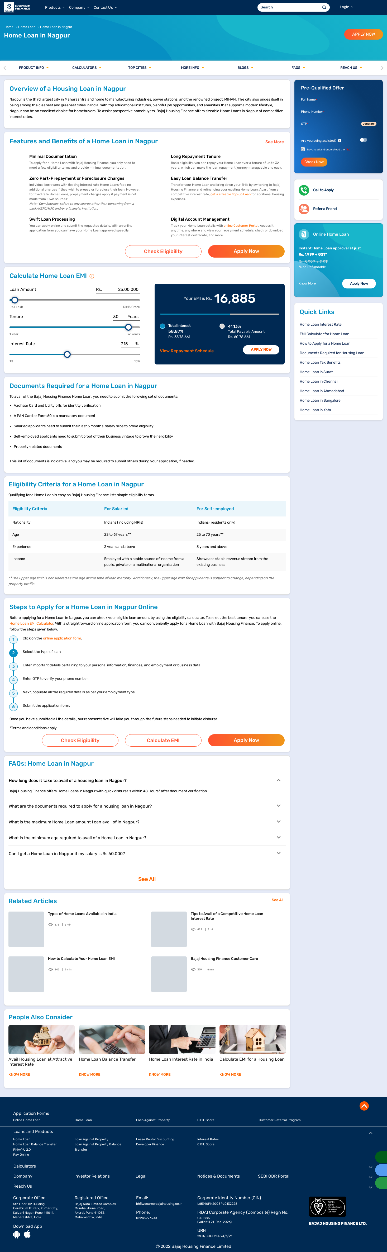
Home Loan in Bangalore (320, 400)
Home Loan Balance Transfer (35, 1138)
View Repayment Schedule (187, 349)
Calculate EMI (163, 737)
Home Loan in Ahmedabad (322, 391)
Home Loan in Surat (316, 372)
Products (55, 7)
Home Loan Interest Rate (321, 324)
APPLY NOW (363, 34)
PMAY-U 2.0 (22, 1143)
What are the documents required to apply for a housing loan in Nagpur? (144, 802)
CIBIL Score (205, 1114)
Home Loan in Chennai (318, 381)
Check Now (314, 162)
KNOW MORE (19, 1068)
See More (274, 141)
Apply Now (246, 250)
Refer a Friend (325, 209)
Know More (307, 283)
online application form (62, 636)
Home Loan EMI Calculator (31, 621)
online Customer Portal (241, 225)
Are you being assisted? (321, 141)
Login (346, 7)
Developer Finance (150, 1138)
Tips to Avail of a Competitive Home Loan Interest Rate (227, 910)
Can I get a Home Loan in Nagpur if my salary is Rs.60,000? (144, 849)
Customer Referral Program (280, 1114)
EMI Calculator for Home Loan (324, 334)
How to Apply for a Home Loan (325, 343)
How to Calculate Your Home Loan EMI (81, 952)
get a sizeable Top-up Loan (231, 194)
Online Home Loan (26, 1114)
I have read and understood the (328, 149)
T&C (348, 149)
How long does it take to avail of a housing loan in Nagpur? (144, 776)
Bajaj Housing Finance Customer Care (224, 952)
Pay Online (21, 1148)
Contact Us (105, 7)
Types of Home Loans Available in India (82, 907)
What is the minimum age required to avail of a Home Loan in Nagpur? (144, 833)
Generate (369, 123)
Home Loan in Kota (315, 410)
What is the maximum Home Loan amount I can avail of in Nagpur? (144, 817)
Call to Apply (323, 190)
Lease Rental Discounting (155, 1133)
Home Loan (83, 1114)
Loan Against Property (153, 1114)
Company (79, 7)
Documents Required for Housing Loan (332, 353)
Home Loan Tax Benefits (320, 362)
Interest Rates (208, 1133)
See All (147, 874)
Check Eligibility (163, 250)
